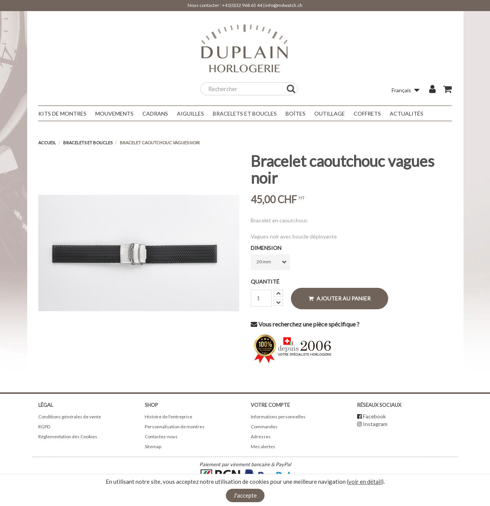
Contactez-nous (161, 436)
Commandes (264, 426)
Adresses (261, 436)
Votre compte (270, 405)
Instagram (375, 424)
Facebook (374, 416)
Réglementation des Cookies (67, 436)
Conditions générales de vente (69, 416)
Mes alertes (263, 446)
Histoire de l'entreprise (168, 416)
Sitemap (153, 446)
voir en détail (365, 481)
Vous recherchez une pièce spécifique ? (305, 324)
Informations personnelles (278, 416)
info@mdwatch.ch (283, 5)
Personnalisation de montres (174, 426)
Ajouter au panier (340, 298)
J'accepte (245, 495)
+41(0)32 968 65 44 (242, 5)
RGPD (44, 426)
